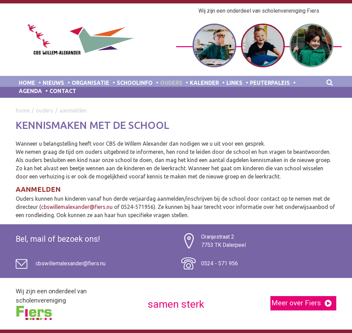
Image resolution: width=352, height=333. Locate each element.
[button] (328, 303)
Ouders (171, 83)
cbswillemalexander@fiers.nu (77, 207)
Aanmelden (73, 110)
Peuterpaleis (270, 83)
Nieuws (53, 83)
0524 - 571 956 (219, 263)
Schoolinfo (135, 83)
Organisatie (90, 83)
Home (27, 83)
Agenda (30, 91)
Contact (63, 91)
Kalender (204, 83)
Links (234, 83)
